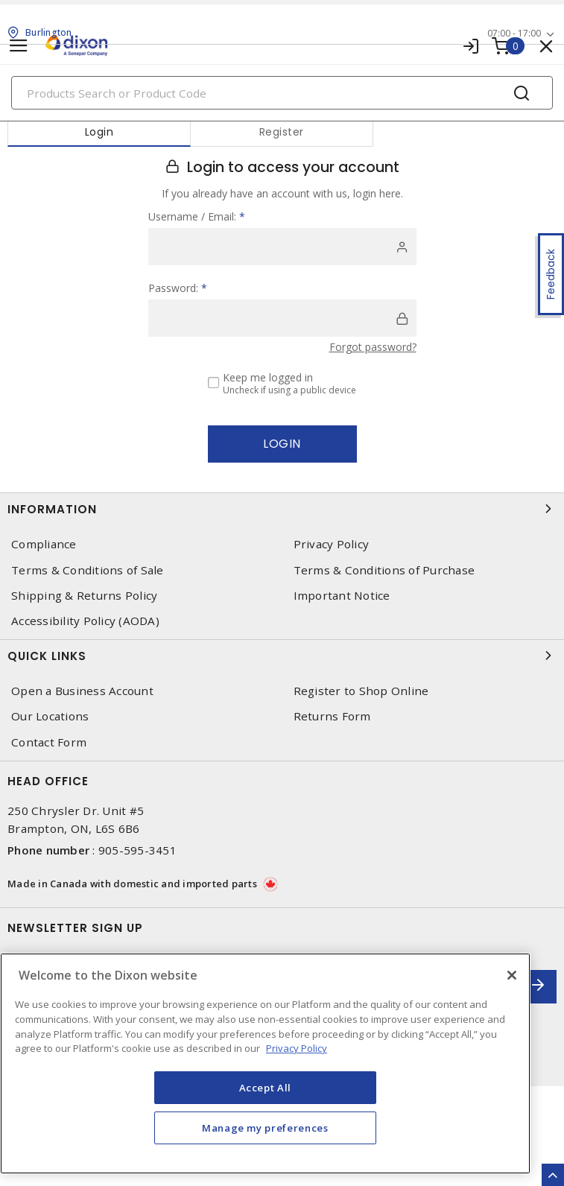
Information (282, 509)
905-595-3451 (137, 850)
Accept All (265, 1087)
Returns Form (332, 716)
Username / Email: (196, 216)
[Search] (282, 93)
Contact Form (48, 742)
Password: (177, 288)
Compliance (44, 544)
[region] (265, 1063)
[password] (282, 318)
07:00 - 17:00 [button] (514, 33)
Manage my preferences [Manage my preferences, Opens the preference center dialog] (265, 1128)
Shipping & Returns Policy (84, 596)
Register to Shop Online (361, 691)
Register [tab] (281, 131)
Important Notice (342, 596)
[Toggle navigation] (18, 45)
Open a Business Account (82, 691)
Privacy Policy (332, 544)
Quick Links (282, 655)
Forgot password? (372, 347)
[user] (282, 246)
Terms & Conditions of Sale (87, 570)
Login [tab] (99, 131)
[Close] (511, 975)
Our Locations (50, 716)
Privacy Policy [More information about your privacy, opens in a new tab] (296, 1048)
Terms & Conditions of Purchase (384, 570)
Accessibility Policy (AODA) (85, 621)
